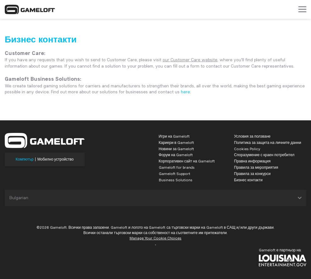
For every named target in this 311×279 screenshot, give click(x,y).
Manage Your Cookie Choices (155, 238)
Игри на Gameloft (174, 136)
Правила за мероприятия (256, 167)
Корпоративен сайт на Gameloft (187, 161)
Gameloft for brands (177, 167)
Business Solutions (175, 180)
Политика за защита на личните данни (267, 142)
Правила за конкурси (252, 173)
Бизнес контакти (248, 180)
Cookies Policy (247, 148)
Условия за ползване (252, 136)
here (185, 91)
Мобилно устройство (55, 159)
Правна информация (252, 161)
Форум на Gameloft (176, 154)
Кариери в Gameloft (176, 142)
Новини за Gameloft (176, 148)
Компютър (25, 159)
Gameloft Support (174, 173)
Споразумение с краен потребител (264, 154)
